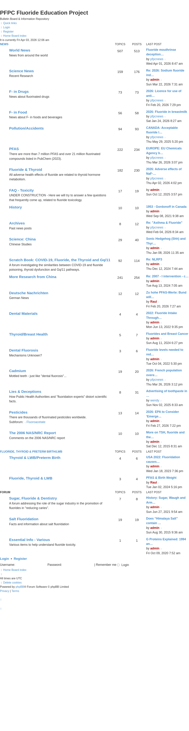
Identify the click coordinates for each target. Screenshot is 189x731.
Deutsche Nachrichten (28, 293)
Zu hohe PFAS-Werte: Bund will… (166, 295)
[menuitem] (5, 27)
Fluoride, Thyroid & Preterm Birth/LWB (31, 451)
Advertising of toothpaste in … (166, 393)
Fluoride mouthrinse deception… (161, 52)
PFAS (14, 149)
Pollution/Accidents (26, 128)
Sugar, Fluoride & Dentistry (33, 498)
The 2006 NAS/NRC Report (32, 433)
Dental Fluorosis (23, 350)
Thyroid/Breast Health (28, 334)
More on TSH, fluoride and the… (165, 435)
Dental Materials (23, 313)
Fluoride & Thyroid (25, 170)
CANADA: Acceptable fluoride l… (162, 130)
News (4, 44)
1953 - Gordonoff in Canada (166, 206)
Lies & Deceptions (25, 391)
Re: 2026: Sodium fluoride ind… (165, 73)
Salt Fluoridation (23, 519)
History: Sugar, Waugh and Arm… (165, 500)
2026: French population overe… (164, 373)
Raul (153, 301)
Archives (17, 223)
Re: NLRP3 (154, 259)
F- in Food (18, 112)
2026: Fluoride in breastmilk (166, 112)
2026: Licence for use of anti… (163, 93)
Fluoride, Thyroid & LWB (30, 478)
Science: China (22, 239)
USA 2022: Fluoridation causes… (163, 459)
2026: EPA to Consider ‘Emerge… (162, 414)
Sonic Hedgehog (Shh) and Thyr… (166, 241)
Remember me (107, 564)
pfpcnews (156, 59)
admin (154, 79)
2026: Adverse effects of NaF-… (164, 171)
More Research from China (32, 277)
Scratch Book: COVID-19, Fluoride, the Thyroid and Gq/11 (59, 260)
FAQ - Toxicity (21, 190)
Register (20, 559)
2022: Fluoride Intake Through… (161, 315)
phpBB (20, 586)
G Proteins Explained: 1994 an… (166, 541)
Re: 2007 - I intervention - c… (167, 276)
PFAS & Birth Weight (161, 477)
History (15, 207)
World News (19, 50)
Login (4, 559)
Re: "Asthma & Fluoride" (164, 222)
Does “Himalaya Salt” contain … (162, 521)
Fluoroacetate (34, 422)
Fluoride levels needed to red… (164, 352)
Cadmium (17, 371)
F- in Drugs (19, 91)
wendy (154, 400)
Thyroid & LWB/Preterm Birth (34, 458)
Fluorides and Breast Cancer (167, 334)
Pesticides (18, 412)
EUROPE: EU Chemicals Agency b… (164, 151)
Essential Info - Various (29, 540)
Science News (21, 71)
